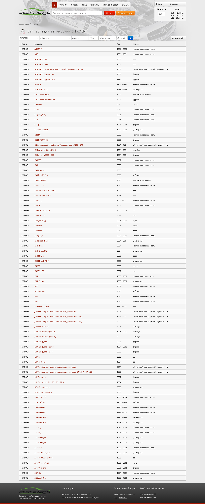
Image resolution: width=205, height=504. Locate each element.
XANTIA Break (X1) (42, 417)
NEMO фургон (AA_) (43, 392)
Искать (109, 13)
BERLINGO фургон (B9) (44, 74)
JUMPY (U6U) (39, 362)
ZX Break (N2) (40, 478)
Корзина (174, 4)
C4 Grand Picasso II (42, 195)
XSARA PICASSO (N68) (43, 457)
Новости (74, 5)
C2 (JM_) (37, 135)
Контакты (94, 5)
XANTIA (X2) (39, 412)
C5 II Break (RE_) (41, 251)
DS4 (36, 296)
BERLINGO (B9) (40, 59)
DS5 (36, 301)
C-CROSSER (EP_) (41, 94)
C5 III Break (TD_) (41, 261)
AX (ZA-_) (38, 49)
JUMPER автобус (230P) (44, 331)
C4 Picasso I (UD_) (42, 210)
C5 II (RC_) (38, 245)
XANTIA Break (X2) (42, 422)
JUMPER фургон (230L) (44, 347)
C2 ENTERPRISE (41, 140)
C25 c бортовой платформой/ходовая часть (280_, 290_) (59, 145)
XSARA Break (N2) (42, 452)
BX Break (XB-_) (40, 89)
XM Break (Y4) (40, 442)
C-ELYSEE (38, 104)
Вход (159, 4)
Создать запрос (125, 13)
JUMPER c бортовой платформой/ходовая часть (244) (58, 321)
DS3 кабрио (39, 291)
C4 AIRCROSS (40, 180)
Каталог (63, 5)
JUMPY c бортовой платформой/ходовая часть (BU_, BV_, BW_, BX (63, 372)
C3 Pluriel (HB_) (41, 175)
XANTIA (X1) (39, 407)
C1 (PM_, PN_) (40, 114)
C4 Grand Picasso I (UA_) (44, 190)
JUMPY (37, 357)
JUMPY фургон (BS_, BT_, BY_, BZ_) (49, 382)
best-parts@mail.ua (127, 494)
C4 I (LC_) (38, 200)
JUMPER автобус (41, 326)
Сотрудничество (110, 5)
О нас (84, 5)
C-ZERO (37, 109)
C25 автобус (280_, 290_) (45, 150)
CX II (36, 276)
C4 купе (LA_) (40, 220)
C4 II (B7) (38, 205)
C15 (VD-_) (38, 124)
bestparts (123, 497)
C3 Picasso (39, 170)
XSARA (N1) (39, 447)
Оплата (125, 5)
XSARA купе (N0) (41, 463)
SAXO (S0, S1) (40, 397)
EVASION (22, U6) (41, 306)
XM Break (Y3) (40, 437)
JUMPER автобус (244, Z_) (45, 336)
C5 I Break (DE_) (41, 241)
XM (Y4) (37, 432)
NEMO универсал (42, 387)
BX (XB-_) (38, 84)
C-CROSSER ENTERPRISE (44, 99)
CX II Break (39, 281)
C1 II (36, 119)
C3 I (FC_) (38, 160)
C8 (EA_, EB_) (39, 271)
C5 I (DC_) (38, 235)
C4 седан (38, 225)
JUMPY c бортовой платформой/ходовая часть (55, 367)
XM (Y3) (37, 427)
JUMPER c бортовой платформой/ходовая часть (55, 311)
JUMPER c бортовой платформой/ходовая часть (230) (58, 316)
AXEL (36, 54)
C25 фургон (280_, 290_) (44, 155)
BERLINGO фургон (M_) (44, 79)
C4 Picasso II (39, 215)
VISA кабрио (39, 402)
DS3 (36, 286)
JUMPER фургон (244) (43, 351)
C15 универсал (41, 129)
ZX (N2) (37, 473)
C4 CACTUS (39, 185)
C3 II (36, 165)
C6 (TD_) (37, 266)
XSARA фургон (40, 468)
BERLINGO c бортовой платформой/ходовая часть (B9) (58, 69)
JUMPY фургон (40, 377)
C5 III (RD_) (39, 256)
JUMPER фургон (41, 341)
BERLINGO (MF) (41, 64)
